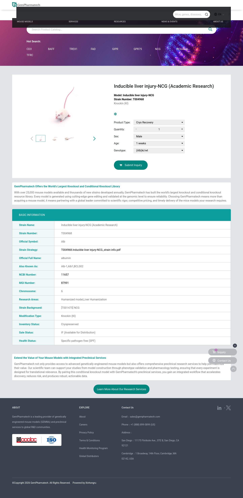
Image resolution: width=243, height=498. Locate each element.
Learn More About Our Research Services (121, 389)
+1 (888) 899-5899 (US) (143, 424)
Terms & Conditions (89, 440)
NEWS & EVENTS (166, 15)
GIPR (115, 49)
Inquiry (219, 351)
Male (139, 136)
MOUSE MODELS (38, 15)
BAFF (51, 49)
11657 (65, 274)
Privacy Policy (86, 432)
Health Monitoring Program (93, 448)
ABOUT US (209, 15)
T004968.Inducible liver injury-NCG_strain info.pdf (90, 249)
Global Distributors (89, 456)
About (82, 416)
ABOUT (17, 407)
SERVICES (81, 15)
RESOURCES (121, 15)
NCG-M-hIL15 (184, 49)
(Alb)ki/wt (142, 150)
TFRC (30, 55)
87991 (65, 283)
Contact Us (129, 407)
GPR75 (138, 49)
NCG (158, 49)
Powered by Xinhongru (84, 482)
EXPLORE (85, 407)
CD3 (29, 49)
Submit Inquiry (131, 165)
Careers (83, 424)
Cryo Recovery (144, 122)
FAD (93, 49)
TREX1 (73, 49)
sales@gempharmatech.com (145, 416)
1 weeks (141, 143)
